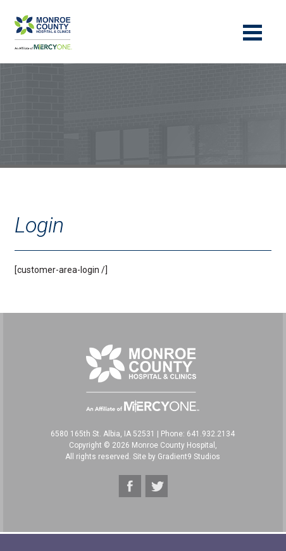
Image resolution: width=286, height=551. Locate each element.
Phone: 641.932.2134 (198, 433)
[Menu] (252, 32)
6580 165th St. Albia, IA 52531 (103, 433)
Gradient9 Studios (189, 456)
